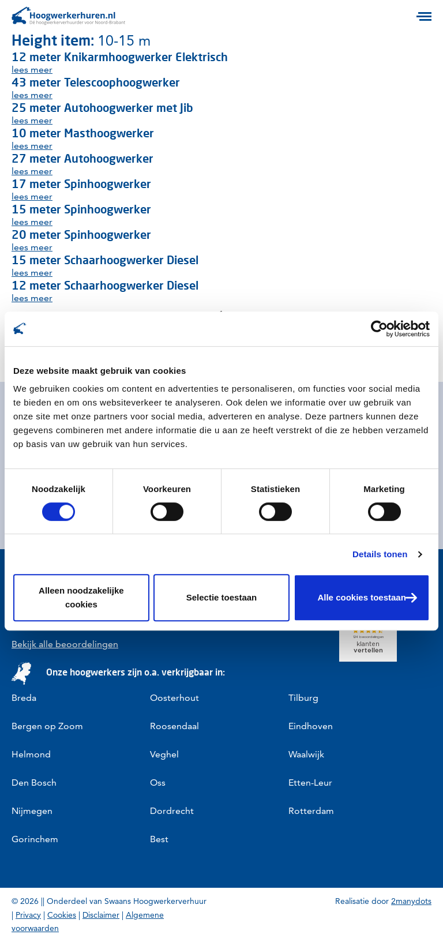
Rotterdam (311, 810)
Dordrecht (172, 810)
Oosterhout (174, 697)
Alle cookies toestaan (361, 597)
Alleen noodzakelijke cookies (81, 597)
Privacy (28, 915)
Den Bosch (34, 782)
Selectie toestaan (221, 597)
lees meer (32, 69)
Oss (158, 782)
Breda (24, 697)
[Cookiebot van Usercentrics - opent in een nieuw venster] (379, 328)
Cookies (61, 915)
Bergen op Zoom (47, 725)
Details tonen (379, 554)
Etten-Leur (310, 782)
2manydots (411, 901)
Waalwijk (306, 754)
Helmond (31, 754)
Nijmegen (32, 810)
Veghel (164, 754)
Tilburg (303, 697)
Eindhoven (310, 725)
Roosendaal (174, 725)
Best (159, 839)
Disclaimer (100, 915)
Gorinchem (35, 839)
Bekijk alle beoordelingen (65, 644)
